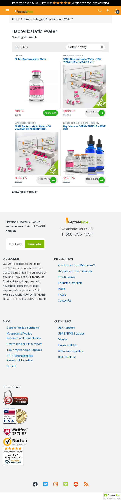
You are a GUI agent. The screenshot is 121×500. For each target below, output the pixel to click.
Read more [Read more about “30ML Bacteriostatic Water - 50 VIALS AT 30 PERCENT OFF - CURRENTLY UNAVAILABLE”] (44, 178)
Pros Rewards (66, 277)
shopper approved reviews (75, 271)
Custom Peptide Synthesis (23, 327)
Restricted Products (70, 282)
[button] (112, 496)
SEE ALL (11, 366)
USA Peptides (66, 327)
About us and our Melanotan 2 (76, 265)
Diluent (18, 55)
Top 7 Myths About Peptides (24, 349)
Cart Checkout (67, 357)
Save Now (34, 243)
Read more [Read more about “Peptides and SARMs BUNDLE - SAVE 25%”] (92, 178)
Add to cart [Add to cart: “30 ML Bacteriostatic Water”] (50, 112)
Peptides (93, 122)
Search (100, 11)
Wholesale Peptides (73, 55)
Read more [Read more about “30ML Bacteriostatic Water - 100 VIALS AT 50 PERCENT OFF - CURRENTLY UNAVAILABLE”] (92, 111)
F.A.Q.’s (62, 294)
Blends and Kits (71, 122)
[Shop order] (85, 47)
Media (62, 288)
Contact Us (64, 300)
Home (15, 19)
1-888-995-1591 (77, 234)
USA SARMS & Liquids (71, 333)
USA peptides (16, 263)
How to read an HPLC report (24, 344)
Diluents (63, 339)
